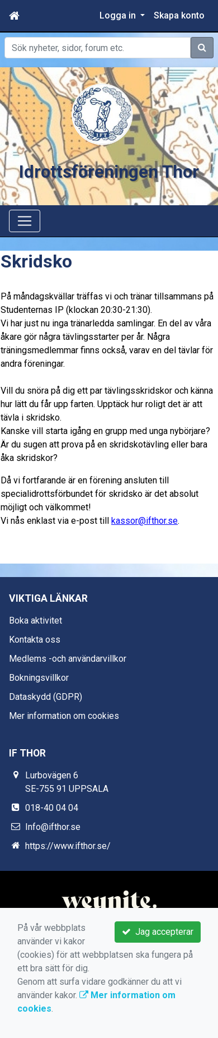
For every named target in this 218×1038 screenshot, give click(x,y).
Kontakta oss (34, 639)
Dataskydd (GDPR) (45, 696)
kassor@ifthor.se (144, 520)
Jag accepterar (157, 931)
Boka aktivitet (35, 620)
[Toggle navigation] (24, 221)
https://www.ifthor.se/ (68, 846)
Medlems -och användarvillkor (67, 658)
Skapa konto (179, 15)
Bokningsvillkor (39, 677)
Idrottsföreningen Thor (109, 172)
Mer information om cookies (64, 716)
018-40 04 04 (51, 807)
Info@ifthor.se (52, 827)
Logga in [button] (118, 15)
